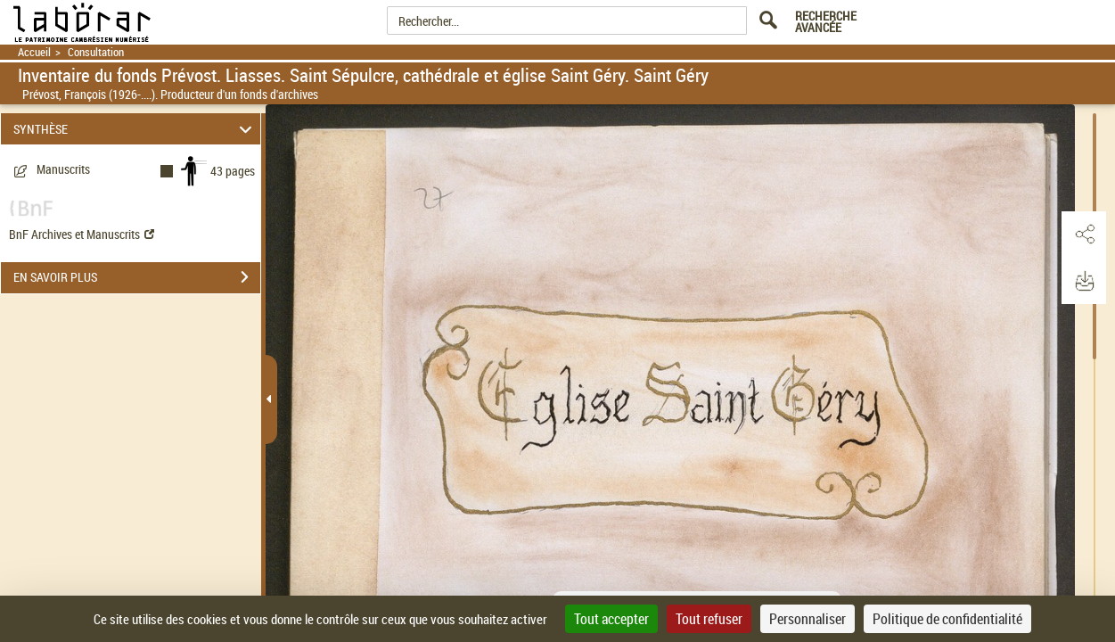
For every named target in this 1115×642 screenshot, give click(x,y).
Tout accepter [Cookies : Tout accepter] (611, 619)
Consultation (96, 52)
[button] (1084, 234)
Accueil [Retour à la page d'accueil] (34, 52)
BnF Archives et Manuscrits (81, 234)
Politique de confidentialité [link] (947, 619)
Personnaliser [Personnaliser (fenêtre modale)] (807, 619)
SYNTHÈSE (135, 128)
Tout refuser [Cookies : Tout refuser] (709, 619)
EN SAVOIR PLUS (136, 277)
